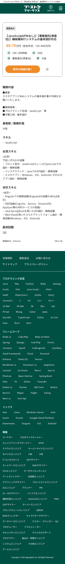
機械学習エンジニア (12, 498)
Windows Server (35, 412)
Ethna (27, 381)
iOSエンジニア (10, 470)
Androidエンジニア (37, 498)
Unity (51, 294)
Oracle (19, 417)
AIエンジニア (9, 487)
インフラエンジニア (36, 493)
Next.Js (7, 398)
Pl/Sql (6, 311)
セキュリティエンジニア (14, 532)
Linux (17, 412)
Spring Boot (45, 375)
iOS (39, 423)
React (38, 370)
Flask (30, 353)
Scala (6, 289)
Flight (34, 392)
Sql (53, 306)
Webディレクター (11, 515)
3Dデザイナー (32, 459)
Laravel (7, 370)
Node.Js (7, 336)
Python (30, 283)
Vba (42, 306)
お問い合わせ (43, 258)
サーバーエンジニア (32, 504)
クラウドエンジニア (12, 448)
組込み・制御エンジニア (33, 538)
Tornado (41, 381)
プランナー (27, 487)
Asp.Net (7, 317)
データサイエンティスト (35, 470)
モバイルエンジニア (12, 453)
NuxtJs (6, 392)
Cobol (32, 311)
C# (29, 300)
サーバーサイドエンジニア (40, 448)
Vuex (5, 322)
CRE (30, 453)
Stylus (40, 317)
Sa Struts (23, 370)
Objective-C (21, 294)
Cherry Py (23, 359)
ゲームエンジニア (11, 549)
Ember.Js (7, 387)
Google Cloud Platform (42, 417)
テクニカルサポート (41, 532)
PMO (56, 498)
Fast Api (22, 398)
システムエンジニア (12, 543)
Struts (50, 342)
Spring (6, 342)
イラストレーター (32, 526)
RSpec (20, 392)
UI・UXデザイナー (11, 493)
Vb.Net (20, 306)
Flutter (23, 387)
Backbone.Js (9, 364)
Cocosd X (7, 300)
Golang (57, 283)
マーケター (8, 437)
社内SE (39, 510)
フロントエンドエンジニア (44, 482)
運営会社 (24, 258)
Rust (17, 322)
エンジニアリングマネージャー (17, 442)
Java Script (33, 289)
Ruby (43, 283)
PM (40, 487)
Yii (15, 381)
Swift (5, 294)
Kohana (7, 359)
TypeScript (24, 317)
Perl (18, 289)
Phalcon (7, 375)
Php (17, 283)
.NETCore (39, 387)
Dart (29, 322)
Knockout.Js (30, 364)
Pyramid (44, 353)
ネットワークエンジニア (14, 465)
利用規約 (7, 258)
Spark (22, 347)
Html (48, 289)
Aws (5, 412)
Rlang (19, 311)
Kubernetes (9, 423)
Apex (44, 311)
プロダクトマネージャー (31, 437)
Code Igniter (38, 347)
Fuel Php (35, 342)
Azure (6, 417)
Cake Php (23, 336)
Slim (5, 381)
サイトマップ (10, 264)
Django (20, 342)
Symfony (57, 347)
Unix (53, 412)
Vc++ (51, 300)
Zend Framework (11, 353)
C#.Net (6, 306)
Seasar (38, 359)
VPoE (41, 442)
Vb (32, 306)
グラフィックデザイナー (14, 482)
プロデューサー (10, 526)
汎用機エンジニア (36, 476)
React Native (25, 375)
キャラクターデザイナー (37, 515)
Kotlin (38, 294)
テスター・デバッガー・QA (45, 521)
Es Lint (54, 317)
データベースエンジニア (14, 521)
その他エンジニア (36, 543)
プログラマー (9, 538)
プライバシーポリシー (36, 264)
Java (5, 283)
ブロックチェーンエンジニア (16, 510)
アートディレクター (12, 476)
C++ (39, 300)
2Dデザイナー (9, 504)
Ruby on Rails (42, 336)
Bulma (53, 387)
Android (52, 423)
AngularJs (49, 364)
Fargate (26, 423)
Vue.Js (51, 370)
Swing (47, 392)
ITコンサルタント (11, 459)
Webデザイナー (39, 465)
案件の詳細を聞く (22, 69)
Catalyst (7, 347)
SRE (41, 453)
